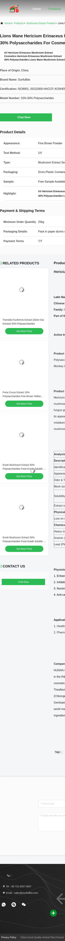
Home (37, 9)
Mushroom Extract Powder (40, 23)
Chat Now (26, 117)
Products (55, 9)
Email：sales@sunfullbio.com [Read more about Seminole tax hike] (20, 892)
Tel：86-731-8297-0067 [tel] (16, 886)
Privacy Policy (8, 937)
